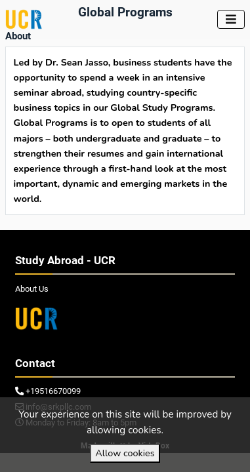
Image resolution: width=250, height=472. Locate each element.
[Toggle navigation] (231, 19)
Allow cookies (124, 453)
